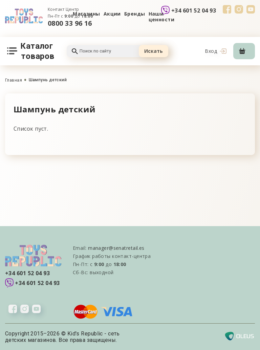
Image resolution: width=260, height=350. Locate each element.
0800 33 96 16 (70, 23)
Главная (13, 80)
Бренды (134, 13)
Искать (153, 51)
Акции (112, 13)
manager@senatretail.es (116, 248)
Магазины (86, 13)
